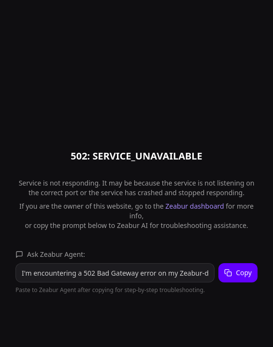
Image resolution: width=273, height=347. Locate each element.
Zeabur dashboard (194, 206)
